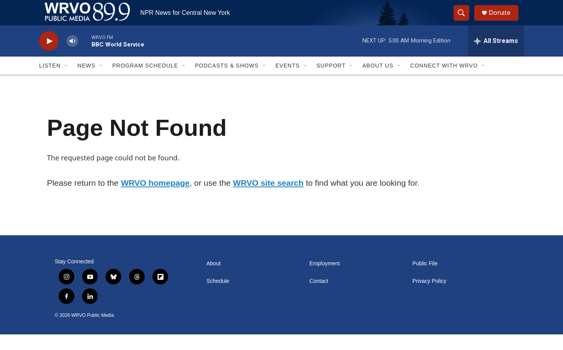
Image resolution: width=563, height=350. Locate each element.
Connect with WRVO (444, 81)
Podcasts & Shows (226, 81)
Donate (504, 20)
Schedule (217, 297)
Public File (425, 279)
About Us (377, 81)
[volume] (72, 57)
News (86, 81)
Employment (324, 279)
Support (331, 81)
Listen (50, 81)
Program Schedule (145, 81)
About (213, 279)
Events (288, 81)
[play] (49, 56)
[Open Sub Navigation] (66, 81)
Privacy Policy (429, 297)
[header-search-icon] (464, 20)
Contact (318, 297)
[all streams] (496, 56)
